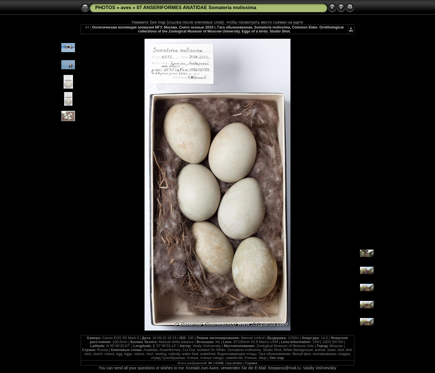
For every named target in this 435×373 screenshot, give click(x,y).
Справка (251, 363)
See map (277, 358)
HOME (219, 363)
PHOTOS (105, 7)
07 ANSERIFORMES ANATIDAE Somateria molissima (196, 7)
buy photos (234, 363)
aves (126, 7)
